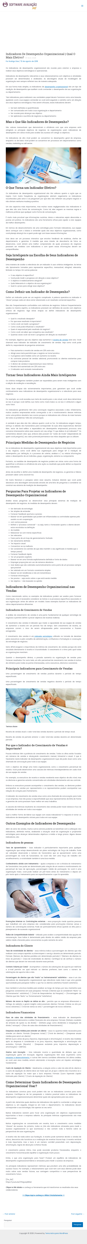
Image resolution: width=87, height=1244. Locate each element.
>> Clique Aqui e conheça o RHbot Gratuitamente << (43, 1195)
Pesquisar (8, 1220)
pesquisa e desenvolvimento (17, 1057)
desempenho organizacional (56, 87)
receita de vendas (60, 340)
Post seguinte (77, 1214)
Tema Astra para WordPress (56, 1233)
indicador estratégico (43, 636)
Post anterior (9, 1214)
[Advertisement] (43, 29)
